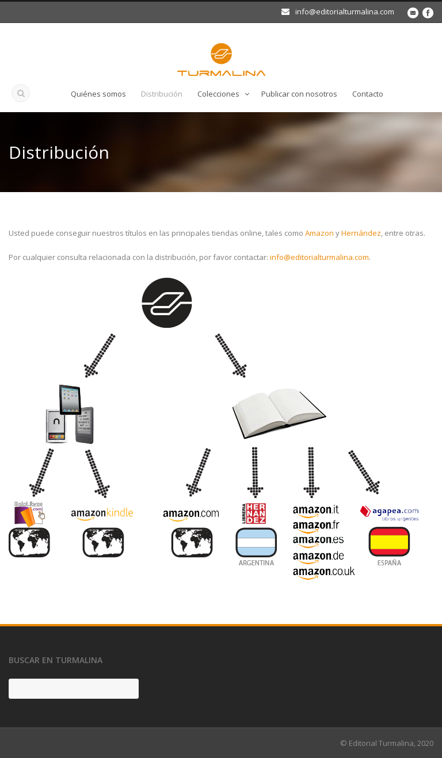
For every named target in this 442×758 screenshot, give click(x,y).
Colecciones (218, 94)
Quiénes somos (98, 94)
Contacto (367, 94)
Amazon (319, 233)
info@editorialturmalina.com (319, 257)
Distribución (161, 94)
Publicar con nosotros (299, 94)
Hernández (361, 233)
